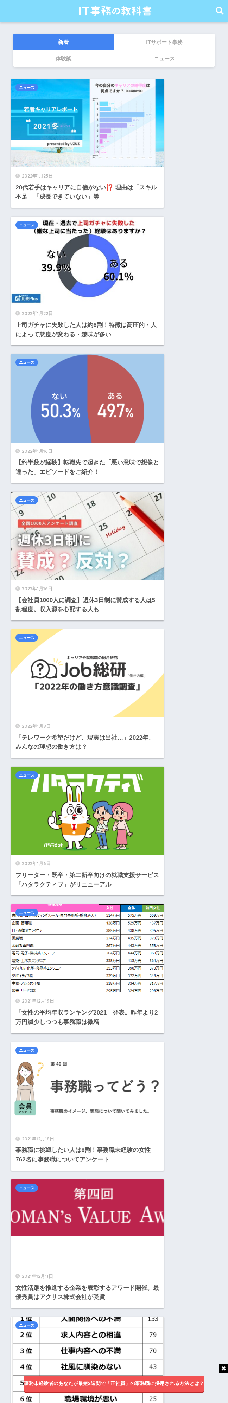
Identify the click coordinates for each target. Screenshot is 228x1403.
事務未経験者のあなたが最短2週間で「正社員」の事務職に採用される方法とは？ (114, 1383)
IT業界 (23, 1211)
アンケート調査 (36, 1258)
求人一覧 (27, 1290)
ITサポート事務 (35, 1195)
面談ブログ (30, 1305)
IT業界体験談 (32, 1227)
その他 (24, 1243)
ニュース (29, 87)
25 (128, 673)
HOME (114, 1356)
